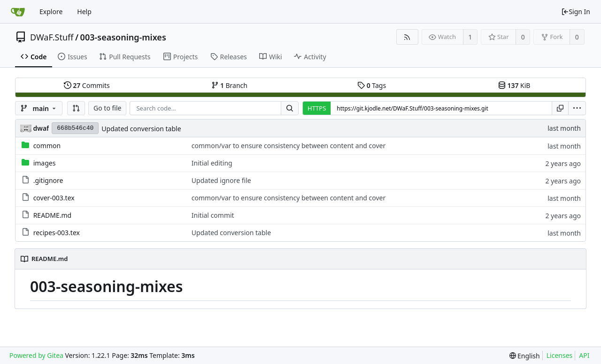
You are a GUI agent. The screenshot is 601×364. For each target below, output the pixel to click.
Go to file (107, 107)
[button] (76, 108)
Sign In (575, 11)
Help (84, 11)
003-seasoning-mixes (123, 37)
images (44, 162)
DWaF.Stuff (51, 37)
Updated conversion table (141, 128)
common (47, 145)
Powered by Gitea (36, 355)
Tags (371, 85)
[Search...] (290, 108)
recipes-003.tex (56, 232)
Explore (50, 11)
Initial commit (213, 215)
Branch (229, 85)
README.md (52, 215)
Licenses (560, 355)
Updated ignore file (221, 180)
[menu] (577, 108)
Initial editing (212, 162)
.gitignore (48, 180)
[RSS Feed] (407, 37)
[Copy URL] (560, 108)
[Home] (18, 11)
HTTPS (317, 108)
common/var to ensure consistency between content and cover (288, 145)
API (584, 355)
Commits (87, 85)
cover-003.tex (54, 197)
